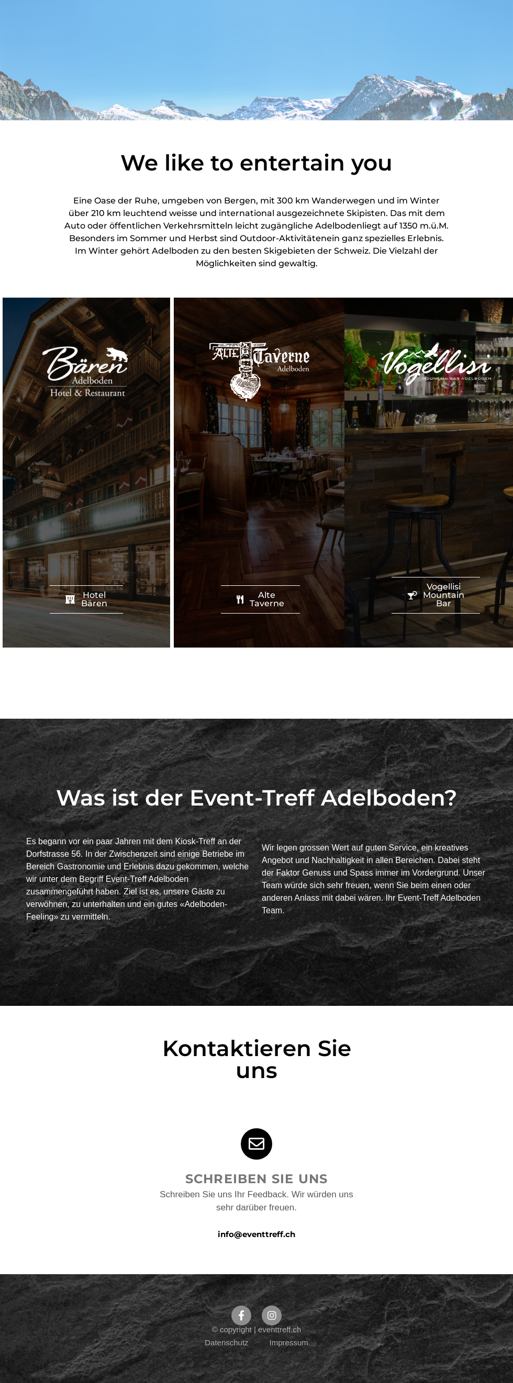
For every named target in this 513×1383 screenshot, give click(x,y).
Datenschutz (226, 1342)
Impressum (289, 1342)
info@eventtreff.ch (256, 1234)
